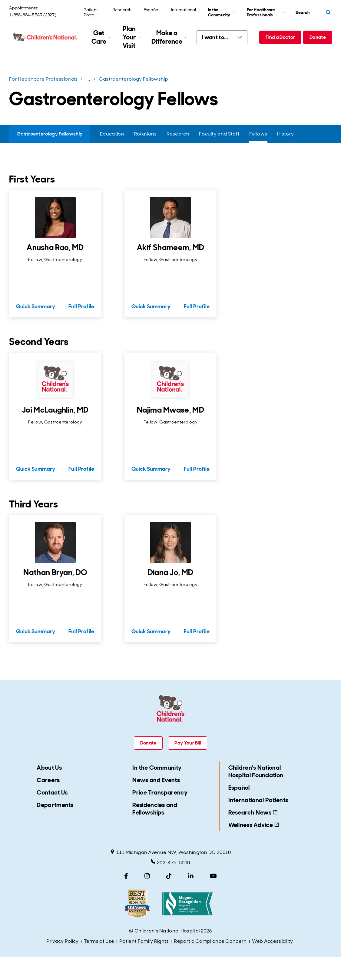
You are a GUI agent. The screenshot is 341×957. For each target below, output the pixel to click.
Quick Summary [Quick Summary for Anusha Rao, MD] (35, 306)
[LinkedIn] (191, 876)
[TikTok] (169, 876)
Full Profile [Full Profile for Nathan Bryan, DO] (81, 631)
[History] (285, 134)
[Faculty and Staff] (219, 134)
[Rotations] (145, 134)
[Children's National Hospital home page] (45, 37)
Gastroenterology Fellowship (133, 79)
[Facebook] (126, 876)
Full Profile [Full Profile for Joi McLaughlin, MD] (81, 469)
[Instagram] (147, 876)
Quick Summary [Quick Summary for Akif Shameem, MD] (150, 306)
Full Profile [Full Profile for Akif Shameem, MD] (197, 306)
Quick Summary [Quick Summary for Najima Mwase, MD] (150, 469)
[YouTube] (213, 876)
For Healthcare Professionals (43, 79)
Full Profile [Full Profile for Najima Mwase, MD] (197, 469)
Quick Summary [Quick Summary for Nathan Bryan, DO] (35, 631)
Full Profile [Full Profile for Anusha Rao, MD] (81, 306)
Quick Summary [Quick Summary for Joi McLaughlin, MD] (35, 469)
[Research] (178, 134)
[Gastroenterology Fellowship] (49, 134)
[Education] (112, 134)
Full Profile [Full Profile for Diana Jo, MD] (197, 631)
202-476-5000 (170, 862)
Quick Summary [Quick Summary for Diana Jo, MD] (150, 631)
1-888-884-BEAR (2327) (32, 15)
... (88, 80)
